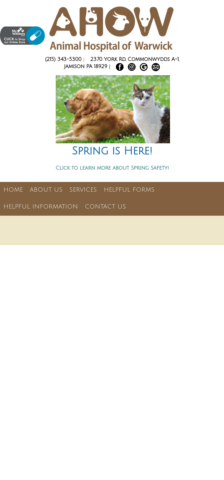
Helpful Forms (129, 190)
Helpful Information (40, 206)
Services (83, 190)
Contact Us (105, 206)
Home (13, 190)
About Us (46, 190)
